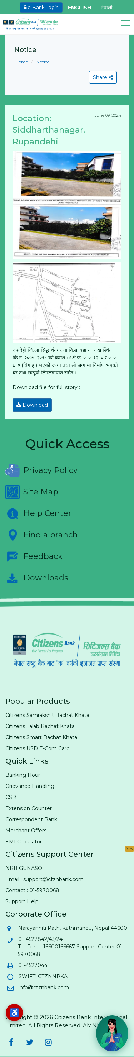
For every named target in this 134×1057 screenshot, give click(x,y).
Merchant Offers (25, 830)
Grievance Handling (29, 786)
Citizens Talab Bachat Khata (40, 726)
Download (32, 405)
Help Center (38, 513)
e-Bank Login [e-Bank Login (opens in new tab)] (41, 7)
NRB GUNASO (23, 868)
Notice (42, 61)
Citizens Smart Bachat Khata (41, 737)
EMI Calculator (23, 841)
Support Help (22, 901)
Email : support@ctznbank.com (44, 879)
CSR (10, 797)
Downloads (36, 578)
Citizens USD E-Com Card (37, 748)
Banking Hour (22, 775)
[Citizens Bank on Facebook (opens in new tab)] (11, 1042)
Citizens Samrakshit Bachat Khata (47, 715)
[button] (127, 23)
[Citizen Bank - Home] (35, 24)
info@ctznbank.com (43, 987)
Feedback (34, 556)
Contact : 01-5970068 (32, 890)
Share (103, 77)
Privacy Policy (41, 470)
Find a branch (41, 535)
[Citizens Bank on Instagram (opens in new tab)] (48, 1042)
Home (21, 61)
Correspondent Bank (31, 819)
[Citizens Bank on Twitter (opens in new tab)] (29, 1042)
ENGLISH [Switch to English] (79, 7)
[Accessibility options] (14, 1012)
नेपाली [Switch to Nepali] (107, 7)
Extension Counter (28, 808)
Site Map (31, 492)
